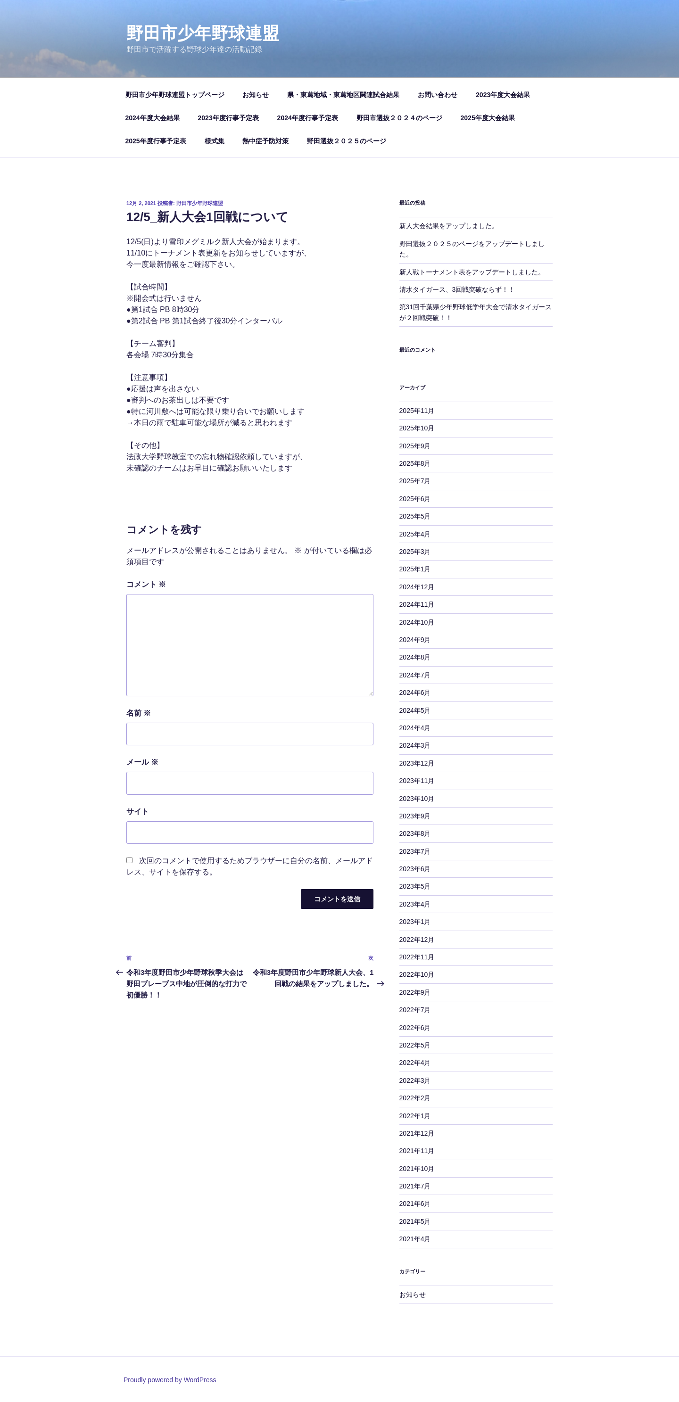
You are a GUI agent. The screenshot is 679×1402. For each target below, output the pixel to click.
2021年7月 (415, 1186)
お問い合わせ (437, 95)
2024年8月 (415, 657)
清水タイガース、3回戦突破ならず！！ (457, 289)
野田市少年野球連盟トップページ (174, 95)
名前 (138, 713)
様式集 (214, 141)
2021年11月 (417, 1151)
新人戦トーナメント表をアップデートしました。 (472, 272)
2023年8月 (415, 833)
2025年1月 (415, 569)
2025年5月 (415, 516)
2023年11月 (417, 780)
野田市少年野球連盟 (202, 33)
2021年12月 (417, 1133)
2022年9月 (415, 992)
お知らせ (255, 95)
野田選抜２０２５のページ (346, 141)
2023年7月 (415, 851)
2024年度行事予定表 (307, 118)
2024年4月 (415, 728)
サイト (137, 812)
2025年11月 (417, 410)
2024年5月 (415, 710)
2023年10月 (417, 798)
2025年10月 (417, 428)
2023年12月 (417, 763)
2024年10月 (417, 622)
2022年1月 (415, 1116)
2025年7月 (415, 481)
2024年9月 (415, 639)
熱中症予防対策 (265, 141)
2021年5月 (415, 1221)
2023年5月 (415, 886)
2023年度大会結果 (503, 95)
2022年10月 (417, 974)
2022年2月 (415, 1098)
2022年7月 (415, 1010)
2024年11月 (417, 604)
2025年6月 (415, 499)
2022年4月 (415, 1062)
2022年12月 (417, 939)
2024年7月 (415, 675)
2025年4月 (415, 534)
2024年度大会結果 (152, 118)
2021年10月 (417, 1168)
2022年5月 (415, 1045)
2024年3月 (415, 745)
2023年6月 (415, 869)
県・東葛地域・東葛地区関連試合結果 (343, 95)
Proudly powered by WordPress (170, 1380)
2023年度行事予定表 (228, 118)
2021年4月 (415, 1239)
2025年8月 (415, 463)
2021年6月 (415, 1203)
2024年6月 (415, 692)
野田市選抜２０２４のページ (399, 118)
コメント (146, 584)
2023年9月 (415, 816)
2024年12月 (417, 587)
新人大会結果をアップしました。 (448, 226)
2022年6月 (415, 1027)
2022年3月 (415, 1080)
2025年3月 (415, 551)
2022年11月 (417, 957)
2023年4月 (415, 904)
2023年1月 (415, 921)
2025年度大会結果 (488, 118)
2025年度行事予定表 (155, 141)
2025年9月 (415, 446)
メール (142, 762)
